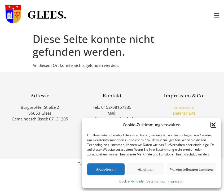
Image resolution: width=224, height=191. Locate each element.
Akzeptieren (106, 169)
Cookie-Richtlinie (131, 181)
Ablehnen (145, 169)
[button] (213, 124)
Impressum (176, 181)
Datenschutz (155, 181)
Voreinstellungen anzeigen (191, 169)
